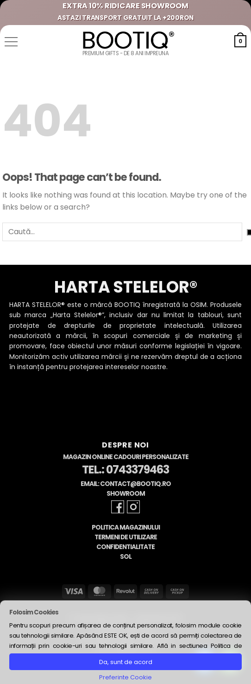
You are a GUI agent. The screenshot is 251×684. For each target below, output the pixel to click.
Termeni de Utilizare (125, 537)
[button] (11, 41)
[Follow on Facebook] (117, 506)
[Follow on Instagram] (133, 506)
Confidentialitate (125, 547)
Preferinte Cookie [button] (125, 677)
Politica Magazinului (126, 527)
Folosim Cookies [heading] (33, 612)
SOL (126, 556)
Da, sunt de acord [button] (125, 662)
